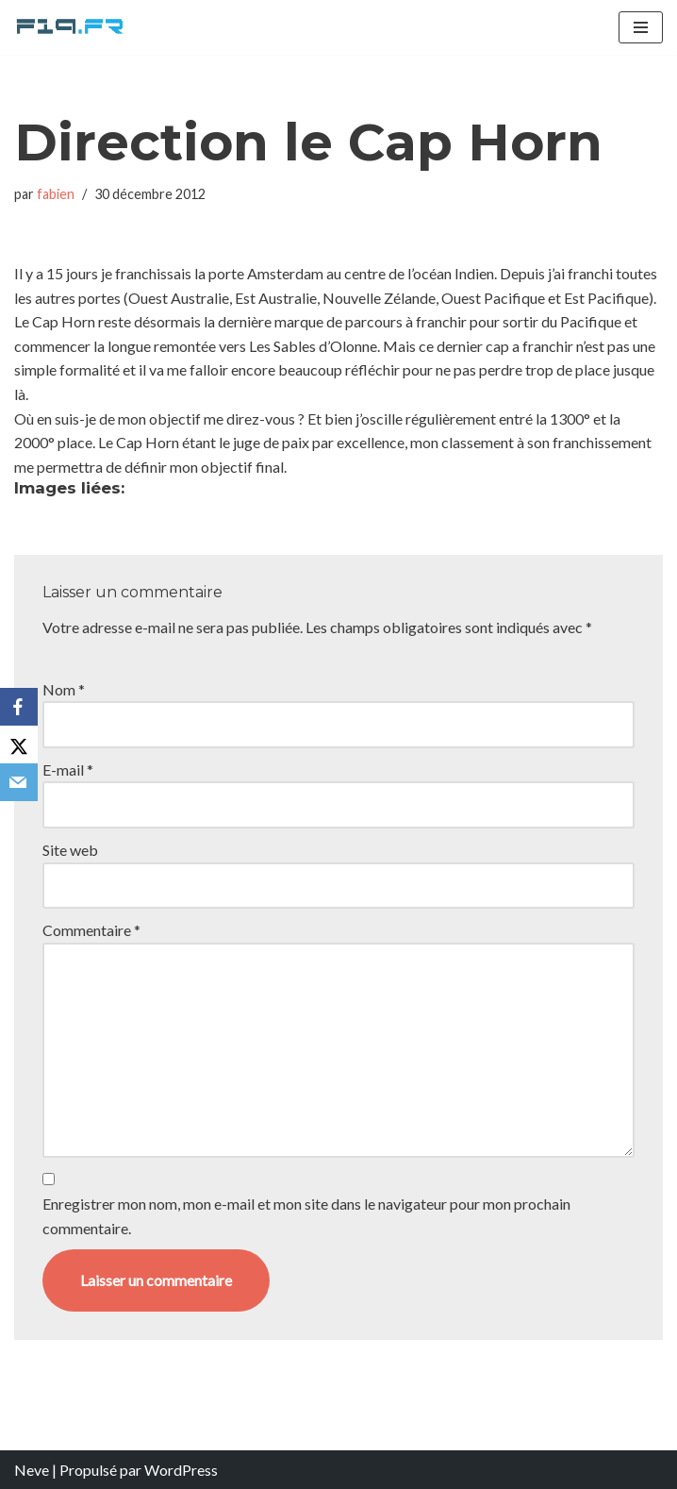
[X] (19, 744)
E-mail (67, 769)
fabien (55, 194)
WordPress (181, 1470)
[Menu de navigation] (641, 27)
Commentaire (91, 930)
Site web (70, 850)
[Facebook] (19, 707)
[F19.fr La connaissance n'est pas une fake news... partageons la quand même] (70, 27)
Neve (31, 1470)
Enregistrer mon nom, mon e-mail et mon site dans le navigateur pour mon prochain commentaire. (306, 1216)
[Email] (19, 782)
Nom (63, 689)
